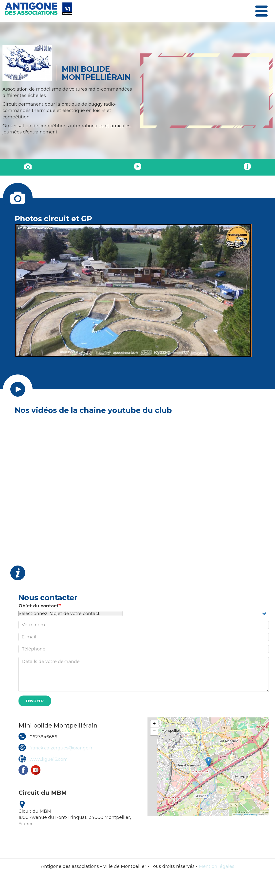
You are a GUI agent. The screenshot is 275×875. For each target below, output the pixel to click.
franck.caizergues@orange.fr (61, 748)
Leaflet (237, 814)
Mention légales (216, 866)
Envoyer (35, 701)
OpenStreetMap (250, 814)
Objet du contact (38, 606)
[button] (208, 762)
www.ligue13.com (49, 759)
